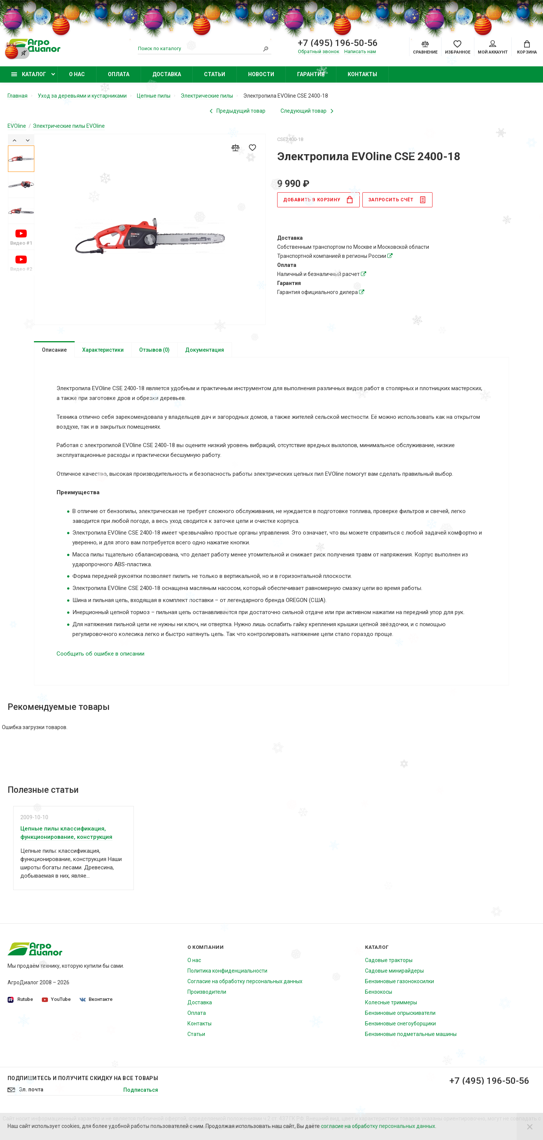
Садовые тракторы (389, 960)
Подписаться (140, 1090)
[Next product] (307, 111)
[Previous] (14, 140)
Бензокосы (378, 992)
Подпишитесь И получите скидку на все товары (83, 1078)
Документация (204, 350)
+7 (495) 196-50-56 (489, 1081)
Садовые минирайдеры (394, 971)
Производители (206, 992)
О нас (77, 74)
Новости (261, 74)
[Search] (266, 48)
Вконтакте (96, 999)
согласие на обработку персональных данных (378, 1126)
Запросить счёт (397, 199)
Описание (54, 350)
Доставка (166, 74)
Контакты (362, 74)
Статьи (214, 74)
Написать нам (360, 51)
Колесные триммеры (391, 1002)
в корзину (318, 199)
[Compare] (425, 47)
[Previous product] (237, 111)
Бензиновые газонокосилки (399, 981)
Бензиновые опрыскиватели (400, 1013)
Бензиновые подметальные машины (411, 1034)
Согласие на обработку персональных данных (244, 981)
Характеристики (103, 350)
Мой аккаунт (493, 47)
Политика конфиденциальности (227, 971)
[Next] (27, 140)
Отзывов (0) (154, 350)
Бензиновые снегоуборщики (400, 1023)
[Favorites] (457, 47)
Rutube (20, 999)
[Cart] (527, 47)
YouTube (56, 999)
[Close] (530, 1126)
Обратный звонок (318, 51)
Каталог (28, 74)
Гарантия (311, 74)
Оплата (118, 74)
